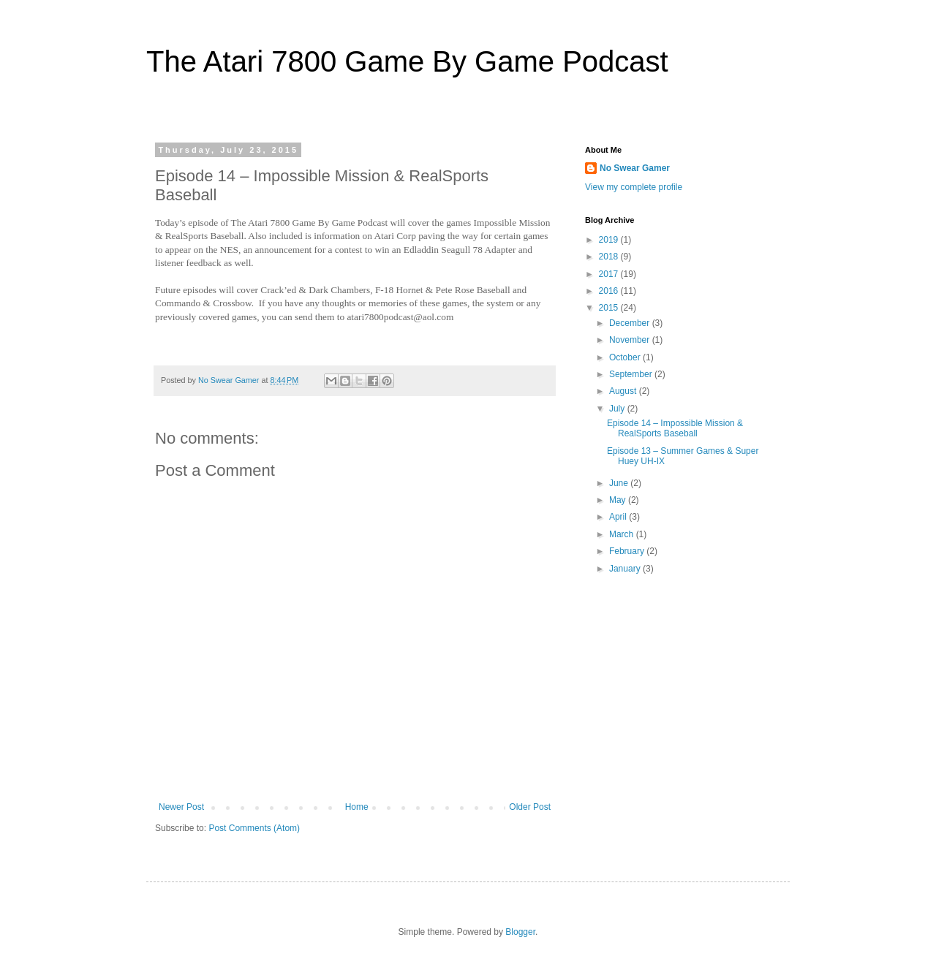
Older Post (530, 807)
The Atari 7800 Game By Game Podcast (407, 61)
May (618, 500)
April (619, 517)
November (630, 340)
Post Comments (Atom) (254, 828)
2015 (610, 308)
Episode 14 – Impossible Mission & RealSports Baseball (675, 428)
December (630, 323)
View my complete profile (633, 187)
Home (357, 807)
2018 (610, 256)
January (626, 569)
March (622, 534)
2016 (610, 291)
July (618, 408)
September (631, 374)
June (619, 483)
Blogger (520, 932)
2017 (610, 274)
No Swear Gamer (635, 168)
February (627, 551)
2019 (610, 240)
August (624, 391)
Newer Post (181, 807)
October (626, 357)
